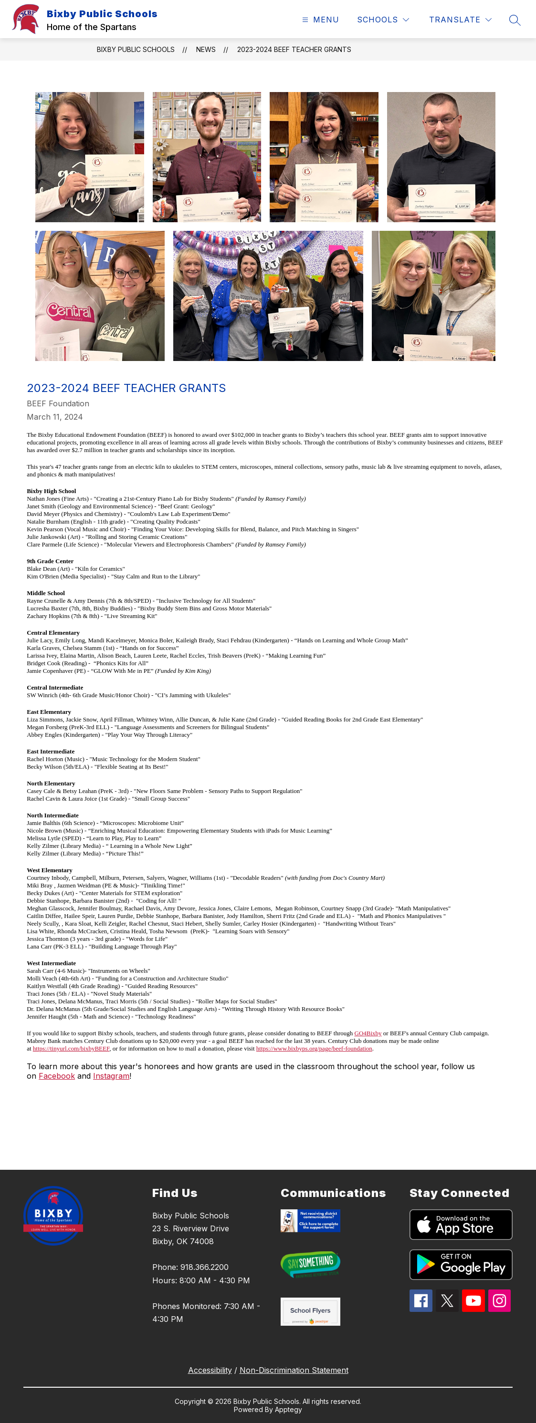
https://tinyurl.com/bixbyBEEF (71, 1048)
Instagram (111, 1076)
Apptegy (288, 1409)
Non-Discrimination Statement (294, 1370)
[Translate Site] (460, 20)
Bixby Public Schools (136, 49)
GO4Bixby (368, 1033)
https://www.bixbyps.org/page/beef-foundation (314, 1048)
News (206, 49)
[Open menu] (319, 20)
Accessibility (210, 1370)
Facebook (57, 1076)
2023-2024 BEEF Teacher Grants (294, 49)
